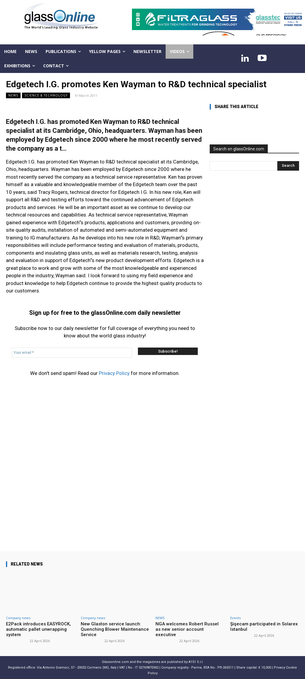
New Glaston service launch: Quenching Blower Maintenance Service (115, 629)
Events (235, 617)
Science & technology (46, 95)
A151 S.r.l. (196, 662)
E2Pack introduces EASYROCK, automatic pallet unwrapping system (38, 629)
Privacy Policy (114, 373)
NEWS (13, 95)
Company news (18, 617)
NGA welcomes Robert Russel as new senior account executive (187, 629)
